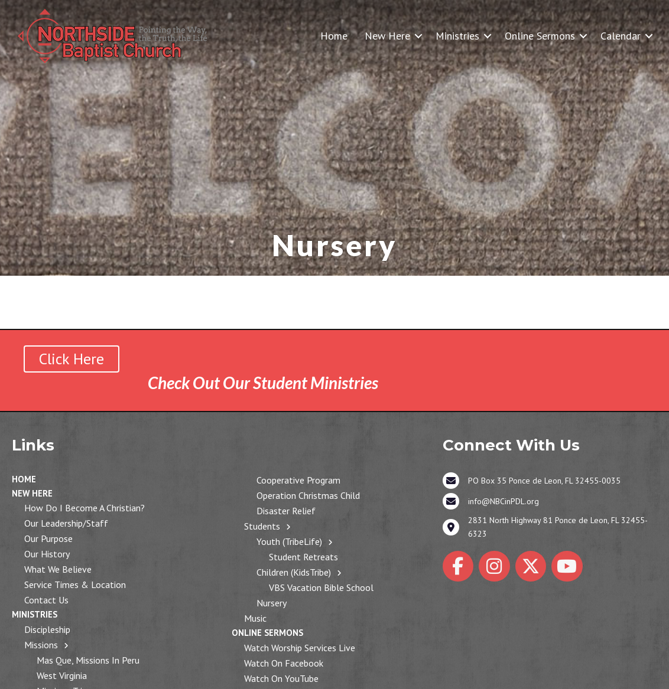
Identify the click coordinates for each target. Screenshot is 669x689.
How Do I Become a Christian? (84, 508)
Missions (41, 645)
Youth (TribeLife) (289, 541)
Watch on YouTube (281, 678)
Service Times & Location (75, 584)
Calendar (620, 36)
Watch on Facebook (283, 663)
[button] (418, 36)
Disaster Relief (286, 511)
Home (334, 36)
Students (262, 526)
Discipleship (47, 629)
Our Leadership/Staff (66, 523)
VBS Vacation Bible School (321, 587)
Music (255, 618)
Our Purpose (48, 538)
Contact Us (46, 600)
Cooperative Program (298, 480)
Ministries (457, 36)
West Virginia (62, 675)
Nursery (271, 603)
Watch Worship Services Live (299, 648)
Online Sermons (540, 36)
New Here (387, 36)
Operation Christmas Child (308, 495)
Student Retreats (303, 557)
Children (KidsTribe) (293, 572)
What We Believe (58, 569)
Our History (47, 554)
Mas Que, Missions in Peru (88, 660)
